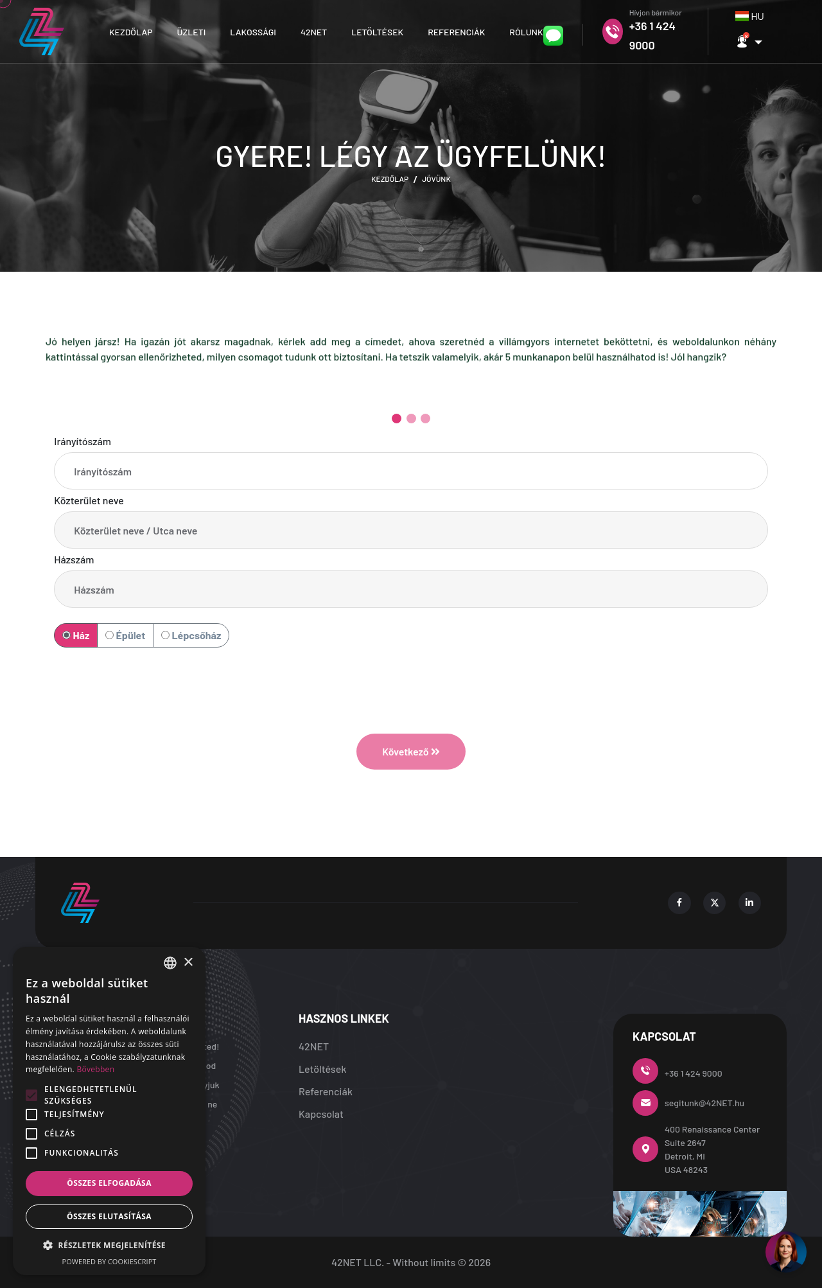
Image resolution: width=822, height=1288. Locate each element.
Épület (125, 635)
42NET (314, 31)
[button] (749, 42)
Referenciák (456, 31)
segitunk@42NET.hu (704, 1102)
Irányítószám (82, 441)
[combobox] (752, 16)
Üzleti (191, 31)
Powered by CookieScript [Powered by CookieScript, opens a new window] (109, 1261)
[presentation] (411, 678)
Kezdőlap (131, 31)
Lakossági (253, 31)
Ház (75, 635)
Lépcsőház (191, 635)
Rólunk (526, 31)
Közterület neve (89, 500)
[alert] (109, 1111)
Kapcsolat (321, 1113)
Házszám (74, 559)
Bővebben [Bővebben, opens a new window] (95, 1069)
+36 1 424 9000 (693, 1073)
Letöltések (377, 31)
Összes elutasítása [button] (109, 1216)
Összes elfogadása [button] (109, 1183)
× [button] (188, 962)
